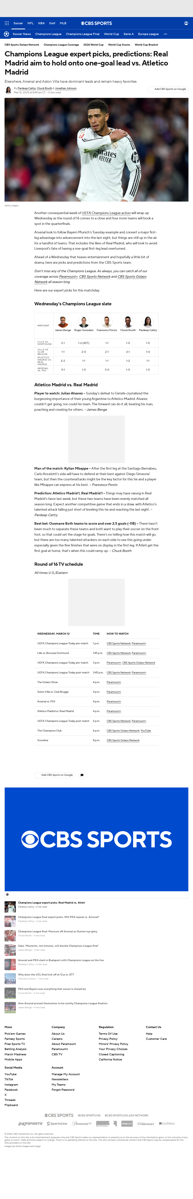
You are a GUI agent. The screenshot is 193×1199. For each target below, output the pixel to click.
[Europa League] (148, 34)
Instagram (11, 1113)
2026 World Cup (93, 45)
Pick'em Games (15, 1062)
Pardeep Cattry (27, 88)
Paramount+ (68, 276)
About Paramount (64, 1072)
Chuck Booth (44, 88)
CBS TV (57, 1082)
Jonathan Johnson (66, 88)
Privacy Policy (108, 1067)
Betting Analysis (15, 1077)
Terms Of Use (108, 1062)
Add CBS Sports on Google (170, 89)
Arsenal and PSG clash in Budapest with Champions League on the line (61, 956)
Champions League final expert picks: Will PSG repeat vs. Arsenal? (58, 913)
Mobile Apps (13, 1088)
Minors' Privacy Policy (113, 1072)
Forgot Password (63, 1118)
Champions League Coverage (61, 45)
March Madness (15, 1082)
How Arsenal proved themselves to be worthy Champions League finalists (63, 1000)
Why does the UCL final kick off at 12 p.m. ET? (46, 971)
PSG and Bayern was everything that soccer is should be (52, 985)
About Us (58, 1062)
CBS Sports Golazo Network (138, 659)
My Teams (58, 1113)
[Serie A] (128, 34)
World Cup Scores (119, 45)
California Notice (110, 1088)
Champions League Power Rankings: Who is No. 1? (48, 1028)
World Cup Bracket (146, 45)
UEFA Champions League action (106, 213)
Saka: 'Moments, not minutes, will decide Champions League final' (58, 942)
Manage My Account (66, 1103)
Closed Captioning (111, 1082)
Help (149, 1062)
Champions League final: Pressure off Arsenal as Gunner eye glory (57, 928)
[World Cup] (111, 34)
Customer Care (156, 1067)
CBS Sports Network (94, 276)
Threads (10, 1128)
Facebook (11, 1118)
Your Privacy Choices (113, 1077)
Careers (57, 1067)
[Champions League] (48, 34)
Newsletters (60, 1108)
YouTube (146, 727)
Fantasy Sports (15, 1067)
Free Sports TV (15, 1072)
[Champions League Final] (83, 34)
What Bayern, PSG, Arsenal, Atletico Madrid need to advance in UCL (59, 1014)
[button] (165, 34)
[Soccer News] (22, 34)
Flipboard (11, 1133)
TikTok (9, 1108)
